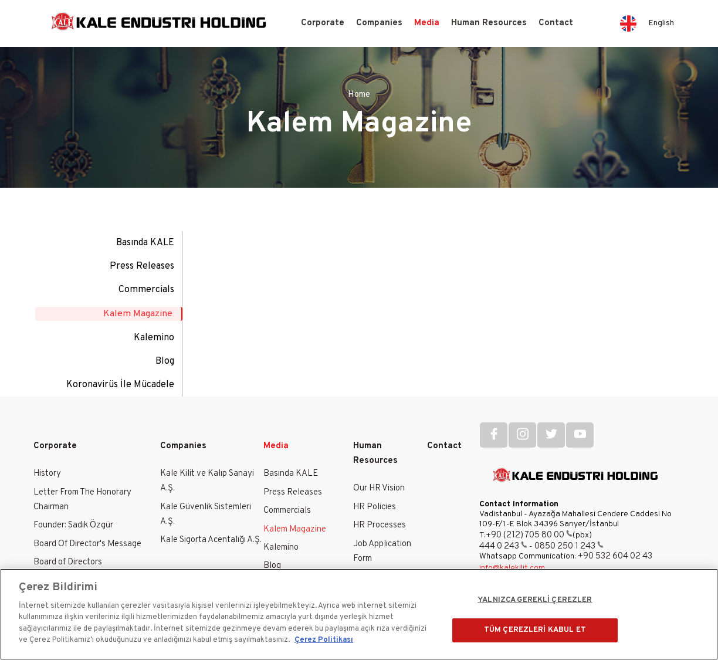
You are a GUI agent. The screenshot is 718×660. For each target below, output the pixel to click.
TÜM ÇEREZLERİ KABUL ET (535, 629)
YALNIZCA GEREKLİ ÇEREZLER (534, 600)
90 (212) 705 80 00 (532, 534)
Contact (555, 23)
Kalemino (154, 337)
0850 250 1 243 (569, 545)
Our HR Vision (379, 487)
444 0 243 (503, 545)
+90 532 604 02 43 (615, 555)
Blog (164, 360)
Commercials (146, 290)
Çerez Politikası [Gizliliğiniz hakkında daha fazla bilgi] (323, 640)
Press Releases (142, 266)
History (47, 473)
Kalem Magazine (138, 313)
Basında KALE (145, 243)
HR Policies (374, 506)
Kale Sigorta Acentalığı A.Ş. (211, 539)
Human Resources (489, 23)
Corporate (322, 23)
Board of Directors (67, 561)
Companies (379, 23)
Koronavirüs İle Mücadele (120, 384)
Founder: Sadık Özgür (73, 524)
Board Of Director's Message (87, 543)
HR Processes (379, 524)
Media (426, 23)
